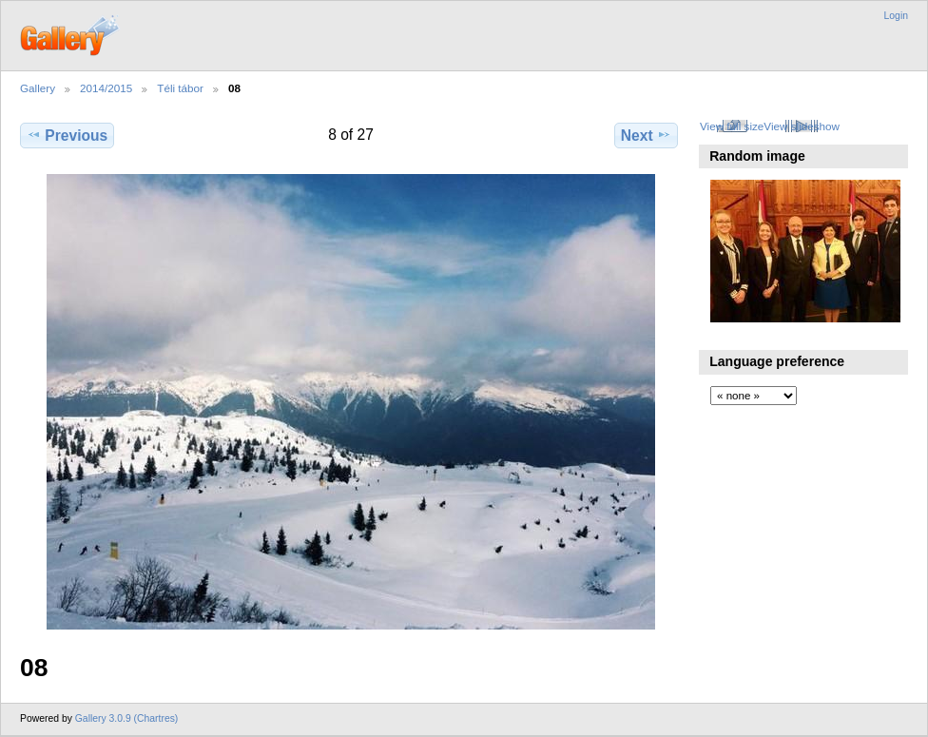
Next (646, 135)
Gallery (37, 88)
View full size (732, 126)
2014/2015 (106, 88)
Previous (67, 135)
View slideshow (802, 126)
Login (896, 15)
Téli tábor (180, 88)
